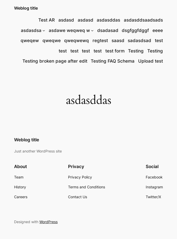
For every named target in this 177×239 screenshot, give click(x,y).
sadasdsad (139, 40)
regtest (100, 40)
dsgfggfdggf (135, 30)
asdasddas (108, 20)
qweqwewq (76, 40)
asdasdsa (31, 30)
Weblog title (26, 8)
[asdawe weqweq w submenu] (92, 30)
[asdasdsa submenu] (43, 30)
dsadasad (107, 30)
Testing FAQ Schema (113, 61)
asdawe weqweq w (69, 30)
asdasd (66, 20)
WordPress (48, 222)
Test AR (46, 20)
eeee (157, 30)
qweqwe (51, 40)
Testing (136, 51)
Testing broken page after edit (54, 61)
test (159, 40)
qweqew (30, 40)
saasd (118, 40)
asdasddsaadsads (143, 20)
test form (115, 51)
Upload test (150, 61)
